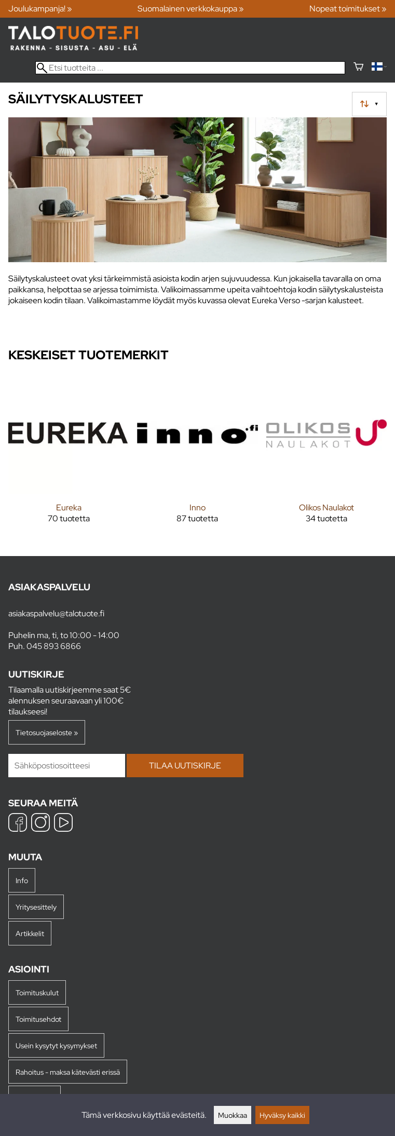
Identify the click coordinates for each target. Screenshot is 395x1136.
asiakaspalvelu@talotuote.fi (56, 613)
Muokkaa (232, 1115)
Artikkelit (30, 933)
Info (22, 880)
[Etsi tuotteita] (190, 67)
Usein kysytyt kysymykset (56, 1045)
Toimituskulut (37, 992)
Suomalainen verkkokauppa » (191, 8)
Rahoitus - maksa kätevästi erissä (68, 1072)
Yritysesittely (36, 907)
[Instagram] (40, 823)
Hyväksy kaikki (282, 1115)
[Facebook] (17, 823)
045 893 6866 (53, 646)
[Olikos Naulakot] (326, 456)
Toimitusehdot (38, 1019)
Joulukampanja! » (40, 8)
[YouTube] (63, 823)
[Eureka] (68, 456)
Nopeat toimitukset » (348, 8)
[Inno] (197, 456)
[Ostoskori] (358, 67)
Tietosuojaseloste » (47, 732)
